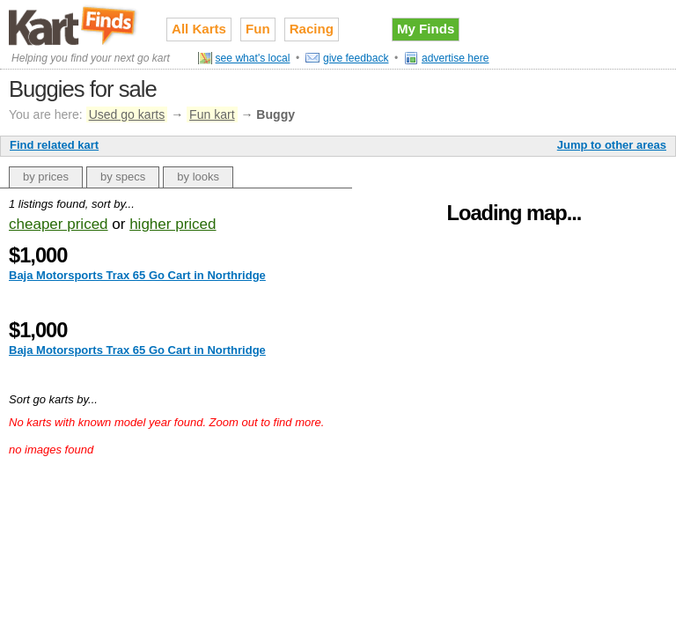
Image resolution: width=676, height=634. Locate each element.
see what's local (253, 58)
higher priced (172, 224)
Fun (258, 28)
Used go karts (127, 114)
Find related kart (54, 144)
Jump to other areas (611, 144)
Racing (312, 28)
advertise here (455, 58)
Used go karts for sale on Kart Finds (74, 26)
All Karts (199, 28)
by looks (198, 176)
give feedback (356, 58)
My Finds (425, 28)
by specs (122, 176)
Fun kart (211, 114)
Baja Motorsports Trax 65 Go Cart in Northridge (137, 275)
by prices (46, 176)
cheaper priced (58, 224)
